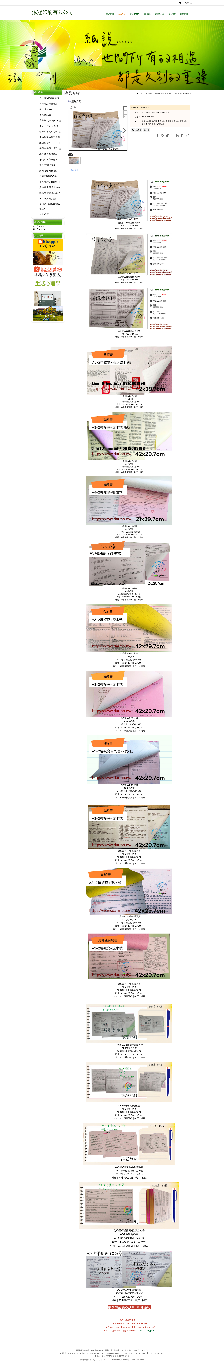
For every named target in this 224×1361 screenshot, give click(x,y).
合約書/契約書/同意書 (49, 137)
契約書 (146, 130)
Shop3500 (129, 1360)
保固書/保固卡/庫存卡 (49, 148)
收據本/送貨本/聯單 (48, 131)
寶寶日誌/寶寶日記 (48, 103)
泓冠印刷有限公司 (52, 12)
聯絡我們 (184, 14)
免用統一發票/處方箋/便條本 (49, 206)
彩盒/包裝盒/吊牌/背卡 (50, 126)
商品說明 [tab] (74, 170)
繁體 (146, 1350)
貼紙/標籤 (44, 214)
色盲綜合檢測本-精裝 (49, 98)
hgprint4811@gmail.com (117, 1353)
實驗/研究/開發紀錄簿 (49, 187)
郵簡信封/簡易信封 (48, 170)
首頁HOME (134, 14)
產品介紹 (121, 14)
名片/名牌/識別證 (47, 198)
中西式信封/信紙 (47, 165)
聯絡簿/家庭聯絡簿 (48, 154)
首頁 (140, 94)
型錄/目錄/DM (46, 109)
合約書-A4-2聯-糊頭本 (183, 94)
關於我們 (110, 14)
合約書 (139, 130)
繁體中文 (188, 3)
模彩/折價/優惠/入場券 (50, 193)
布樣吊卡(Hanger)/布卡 (50, 120)
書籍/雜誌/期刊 (46, 115)
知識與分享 (159, 14)
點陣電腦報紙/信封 (48, 176)
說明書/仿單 (45, 143)
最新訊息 (147, 14)
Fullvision (140, 1360)
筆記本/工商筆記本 (48, 159)
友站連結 (172, 14)
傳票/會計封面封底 (48, 182)
